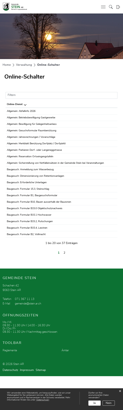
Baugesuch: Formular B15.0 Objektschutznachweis (34, 234)
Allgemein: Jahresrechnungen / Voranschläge (31, 143)
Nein (108, 403)
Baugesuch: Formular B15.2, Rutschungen (30, 250)
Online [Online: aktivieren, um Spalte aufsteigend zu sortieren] (90, 104)
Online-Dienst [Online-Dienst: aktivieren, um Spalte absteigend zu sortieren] (15, 104)
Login (118, 7)
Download (109, 111)
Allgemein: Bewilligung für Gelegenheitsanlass (32, 127)
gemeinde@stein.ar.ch (28, 337)
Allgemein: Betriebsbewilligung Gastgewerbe (31, 119)
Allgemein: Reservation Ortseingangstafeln (30, 167)
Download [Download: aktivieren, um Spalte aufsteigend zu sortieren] (108, 104)
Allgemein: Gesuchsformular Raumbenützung (31, 135)
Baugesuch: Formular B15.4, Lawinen (27, 258)
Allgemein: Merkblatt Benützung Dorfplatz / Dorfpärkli (36, 151)
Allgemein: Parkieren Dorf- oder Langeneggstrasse (34, 159)
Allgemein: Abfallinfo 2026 (21, 111)
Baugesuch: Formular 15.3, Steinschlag (28, 210)
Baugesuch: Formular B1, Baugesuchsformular (32, 218)
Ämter (65, 384)
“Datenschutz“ (42, 400)
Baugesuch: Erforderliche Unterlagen (27, 202)
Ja (94, 403)
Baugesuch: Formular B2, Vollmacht (26, 266)
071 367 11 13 (24, 332)
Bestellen (93, 111)
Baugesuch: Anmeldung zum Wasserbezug (30, 186)
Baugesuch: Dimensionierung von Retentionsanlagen (35, 194)
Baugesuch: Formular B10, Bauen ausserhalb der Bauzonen (39, 226)
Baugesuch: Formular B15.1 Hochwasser (29, 242)
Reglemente (10, 384)
